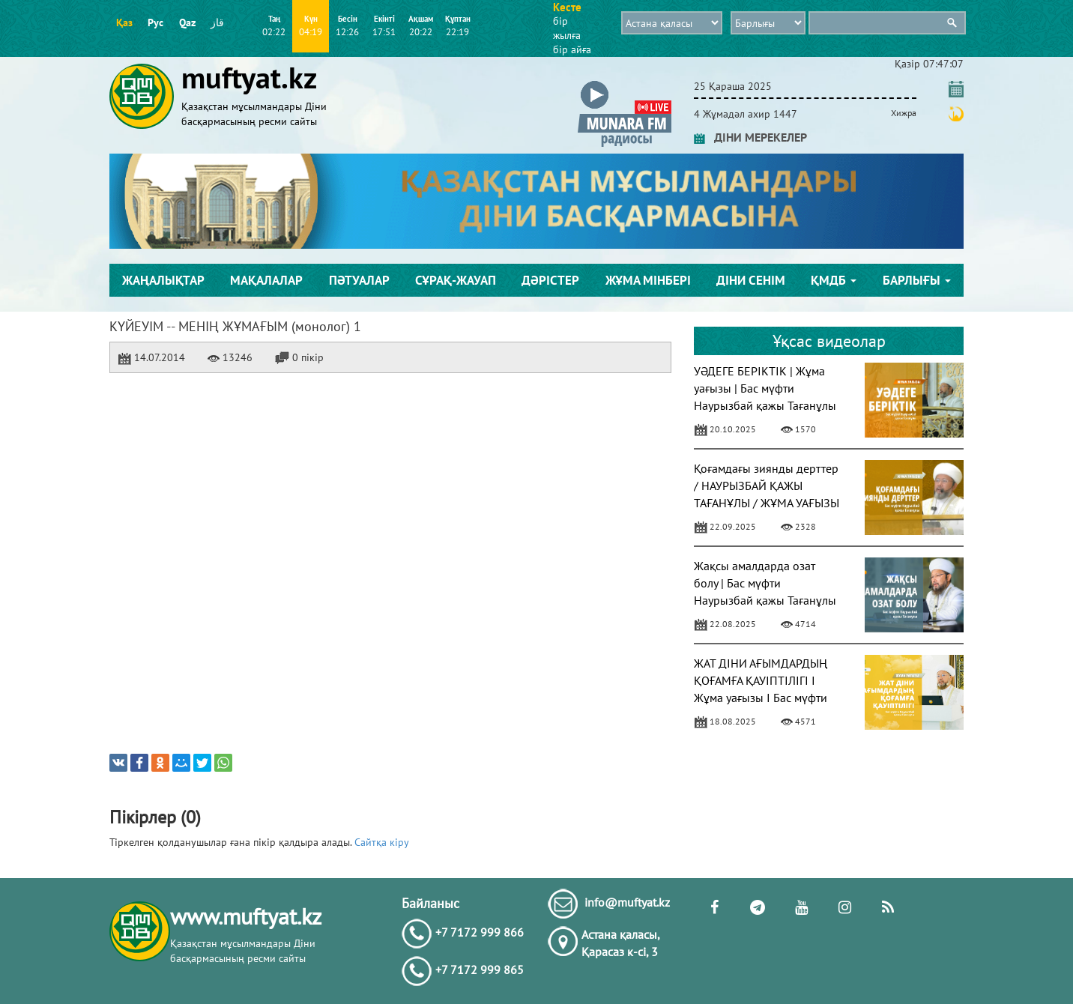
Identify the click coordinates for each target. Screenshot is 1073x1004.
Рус (155, 22)
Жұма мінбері (648, 280)
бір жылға (567, 28)
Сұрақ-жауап (455, 280)
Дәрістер (550, 280)
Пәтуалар (359, 280)
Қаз (124, 22)
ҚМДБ (833, 280)
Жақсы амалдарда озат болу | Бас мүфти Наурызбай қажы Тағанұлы (765, 583)
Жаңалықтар (163, 280)
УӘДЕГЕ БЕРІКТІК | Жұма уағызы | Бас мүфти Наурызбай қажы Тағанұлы (765, 388)
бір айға (572, 49)
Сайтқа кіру (381, 842)
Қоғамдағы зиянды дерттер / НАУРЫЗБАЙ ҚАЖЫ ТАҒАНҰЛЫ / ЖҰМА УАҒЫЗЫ (766, 485)
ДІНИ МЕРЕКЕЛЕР (750, 137)
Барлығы (917, 280)
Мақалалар (266, 280)
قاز (217, 22)
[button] (624, 83)
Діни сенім (750, 280)
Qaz (187, 22)
